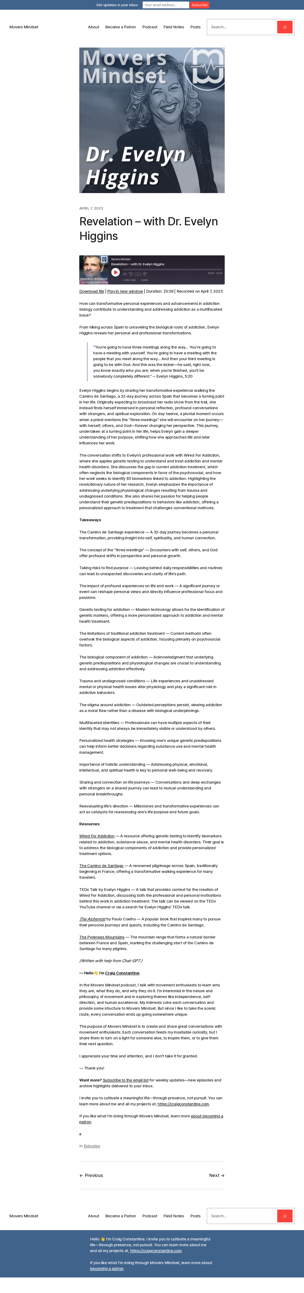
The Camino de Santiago (101, 865)
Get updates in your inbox (117, 5)
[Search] (285, 27)
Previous (94, 1175)
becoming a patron (107, 1268)
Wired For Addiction (97, 836)
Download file (91, 291)
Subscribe (129, 280)
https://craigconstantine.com (183, 1104)
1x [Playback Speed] (137, 274)
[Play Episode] (115, 272)
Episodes (92, 1146)
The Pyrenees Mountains (101, 937)
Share (144, 280)
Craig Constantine (122, 973)
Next (214, 1175)
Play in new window (125, 291)
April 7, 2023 (91, 208)
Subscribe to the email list (126, 1080)
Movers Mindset (23, 27)
